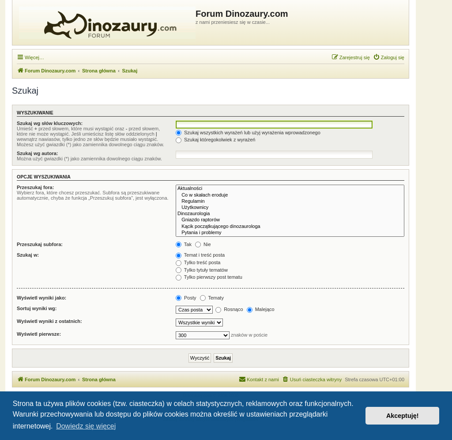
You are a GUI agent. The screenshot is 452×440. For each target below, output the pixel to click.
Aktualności (290, 189)
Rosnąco (229, 309)
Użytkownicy (290, 208)
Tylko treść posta (198, 262)
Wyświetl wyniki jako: (41, 297)
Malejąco (261, 309)
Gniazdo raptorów (290, 220)
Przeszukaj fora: (35, 187)
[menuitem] (388, 57)
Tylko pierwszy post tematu (209, 277)
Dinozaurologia (290, 214)
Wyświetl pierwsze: (39, 334)
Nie (203, 244)
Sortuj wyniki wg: (36, 308)
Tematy (212, 297)
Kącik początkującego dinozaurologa (290, 227)
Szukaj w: (28, 255)
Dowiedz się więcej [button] (86, 426)
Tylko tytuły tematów (202, 270)
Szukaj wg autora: (37, 153)
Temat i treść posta (200, 255)
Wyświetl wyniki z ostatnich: (49, 321)
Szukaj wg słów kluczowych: (50, 123)
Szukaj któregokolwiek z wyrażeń (215, 139)
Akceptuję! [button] (402, 415)
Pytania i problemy (290, 233)
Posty (186, 297)
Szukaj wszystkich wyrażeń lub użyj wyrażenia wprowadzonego (248, 132)
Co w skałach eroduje (290, 195)
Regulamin (290, 201)
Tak (184, 244)
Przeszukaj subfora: (40, 244)
